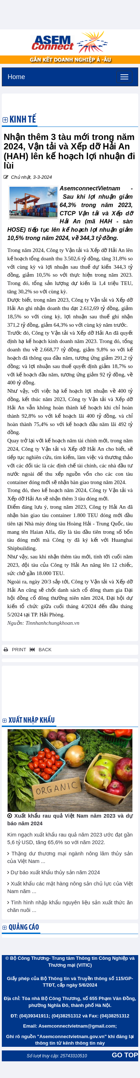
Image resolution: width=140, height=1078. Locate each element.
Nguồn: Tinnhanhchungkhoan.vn (43, 623)
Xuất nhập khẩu (32, 720)
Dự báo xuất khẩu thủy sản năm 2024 (55, 872)
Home (16, 76)
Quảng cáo (24, 928)
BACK (39, 649)
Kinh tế (22, 120)
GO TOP (125, 1055)
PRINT (15, 649)
